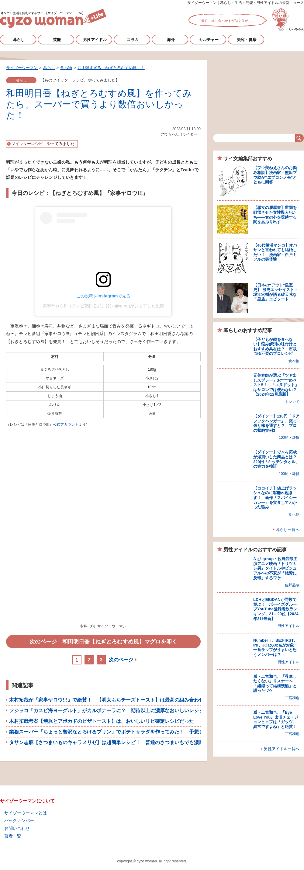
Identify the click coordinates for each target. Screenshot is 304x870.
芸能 (57, 39)
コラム (133, 39)
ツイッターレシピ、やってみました (42, 143)
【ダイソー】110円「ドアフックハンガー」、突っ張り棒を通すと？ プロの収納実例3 (276, 423)
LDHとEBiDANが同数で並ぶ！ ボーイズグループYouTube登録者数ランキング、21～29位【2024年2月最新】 (276, 609)
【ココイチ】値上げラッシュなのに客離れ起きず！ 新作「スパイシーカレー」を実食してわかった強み (275, 497)
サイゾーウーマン (53, 18)
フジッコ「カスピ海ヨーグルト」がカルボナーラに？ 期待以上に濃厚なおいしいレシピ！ (109, 710)
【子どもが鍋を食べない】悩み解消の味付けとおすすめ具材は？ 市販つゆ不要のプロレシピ (275, 346)
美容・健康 (247, 39)
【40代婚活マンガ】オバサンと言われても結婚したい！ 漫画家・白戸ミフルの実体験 (275, 252)
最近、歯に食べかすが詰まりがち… (228, 21)
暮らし (19, 39)
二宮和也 (292, 698)
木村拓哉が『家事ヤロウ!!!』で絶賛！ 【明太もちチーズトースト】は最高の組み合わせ (106, 699)
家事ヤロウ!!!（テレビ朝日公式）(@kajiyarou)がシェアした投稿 (103, 305)
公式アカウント (65, 424)
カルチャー (209, 39)
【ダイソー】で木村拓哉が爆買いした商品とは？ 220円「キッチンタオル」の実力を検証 (277, 459)
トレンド (292, 402)
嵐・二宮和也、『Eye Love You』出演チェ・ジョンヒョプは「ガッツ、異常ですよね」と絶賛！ (275, 719)
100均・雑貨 (289, 437)
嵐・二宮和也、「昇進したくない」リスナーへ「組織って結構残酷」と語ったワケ (275, 683)
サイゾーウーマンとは (25, 812)
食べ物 (293, 361)
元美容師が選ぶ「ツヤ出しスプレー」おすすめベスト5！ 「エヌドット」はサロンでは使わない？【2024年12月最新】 (276, 385)
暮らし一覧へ (287, 529)
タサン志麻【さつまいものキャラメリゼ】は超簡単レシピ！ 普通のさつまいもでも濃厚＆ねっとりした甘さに (130, 742)
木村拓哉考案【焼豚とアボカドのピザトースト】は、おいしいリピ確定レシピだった (101, 721)
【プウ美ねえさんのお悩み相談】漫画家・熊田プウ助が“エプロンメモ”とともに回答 (275, 174)
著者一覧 (12, 836)
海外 (171, 39)
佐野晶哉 (292, 585)
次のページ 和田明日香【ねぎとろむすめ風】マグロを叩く (103, 642)
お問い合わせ (17, 828)
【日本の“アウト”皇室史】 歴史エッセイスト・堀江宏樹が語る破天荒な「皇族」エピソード (275, 292)
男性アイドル (95, 39)
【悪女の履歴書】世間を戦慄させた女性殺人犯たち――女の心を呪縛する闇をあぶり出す (275, 214)
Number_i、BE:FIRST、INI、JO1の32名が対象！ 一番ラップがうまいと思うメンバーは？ (277, 647)
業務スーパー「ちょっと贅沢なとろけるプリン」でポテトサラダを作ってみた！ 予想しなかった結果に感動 (128, 731)
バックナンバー (19, 820)
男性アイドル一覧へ (281, 749)
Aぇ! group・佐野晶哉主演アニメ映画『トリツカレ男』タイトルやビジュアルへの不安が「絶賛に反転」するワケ (275, 568)
